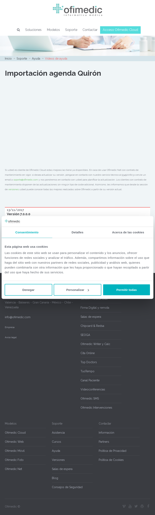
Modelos (53, 30)
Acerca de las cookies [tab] (128, 232)
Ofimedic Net (13, 469)
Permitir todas (126, 290)
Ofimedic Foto (14, 460)
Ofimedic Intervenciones (96, 407)
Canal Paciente (90, 380)
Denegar (28, 290)
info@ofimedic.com (17, 317)
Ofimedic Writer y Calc (95, 344)
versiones (13, 189)
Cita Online (88, 353)
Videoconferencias (93, 389)
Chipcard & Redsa (92, 325)
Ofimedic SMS (90, 398)
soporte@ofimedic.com (25, 179)
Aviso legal (11, 337)
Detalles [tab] (77, 232)
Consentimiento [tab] (27, 232)
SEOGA (85, 335)
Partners (104, 441)
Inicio (8, 58)
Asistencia (58, 432)
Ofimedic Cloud (15, 432)
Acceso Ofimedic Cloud (120, 30)
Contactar (90, 30)
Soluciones (33, 30)
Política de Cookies (111, 460)
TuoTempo (87, 371)
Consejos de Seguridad (67, 487)
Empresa (10, 327)
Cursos (56, 441)
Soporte (71, 30)
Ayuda (36, 58)
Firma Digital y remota (95, 307)
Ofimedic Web (14, 441)
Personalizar (77, 290)
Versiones (58, 460)
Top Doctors (89, 362)
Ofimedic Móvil (15, 450)
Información (106, 432)
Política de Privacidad (112, 450)
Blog (55, 478)
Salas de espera (91, 316)
